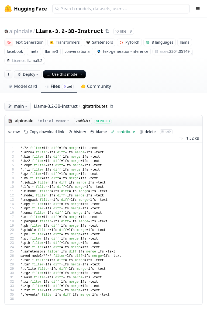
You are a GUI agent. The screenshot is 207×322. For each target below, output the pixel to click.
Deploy (28, 74)
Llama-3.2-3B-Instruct (70, 31)
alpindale (20, 31)
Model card (22, 86)
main (18, 106)
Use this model (65, 74)
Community (96, 86)
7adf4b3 (83, 120)
